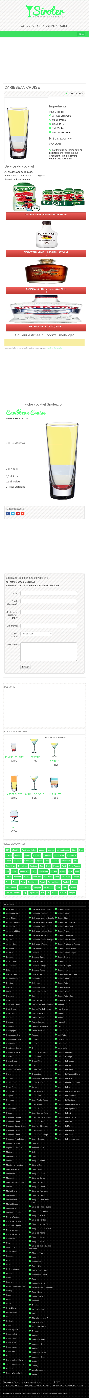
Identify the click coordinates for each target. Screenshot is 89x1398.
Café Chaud (11, 1009)
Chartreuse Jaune (13, 1048)
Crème (9, 1113)
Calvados (47, 855)
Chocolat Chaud (13, 1065)
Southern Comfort (39, 1275)
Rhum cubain (11, 1347)
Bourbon (17, 855)
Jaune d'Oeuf (37, 1083)
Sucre (34, 1279)
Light (77, 871)
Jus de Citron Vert (65, 927)
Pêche (9, 1265)
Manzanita (10, 1174)
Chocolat (17, 861)
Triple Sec (33, 893)
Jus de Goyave (64, 957)
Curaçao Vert (37, 974)
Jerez (34, 1087)
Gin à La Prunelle (39, 1052)
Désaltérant (10, 866)
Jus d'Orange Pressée (41, 1117)
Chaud (8, 861)
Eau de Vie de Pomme (41, 1009)
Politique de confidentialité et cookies (52, 1393)
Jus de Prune (63, 992)
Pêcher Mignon (12, 1269)
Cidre (8, 1074)
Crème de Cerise (13, 1135)
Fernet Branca (38, 1018)
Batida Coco (11, 961)
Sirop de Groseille (39, 1215)
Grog (34, 871)
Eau (33, 996)
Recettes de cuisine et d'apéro (19, 1393)
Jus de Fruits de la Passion (69, 944)
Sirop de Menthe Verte (41, 1224)
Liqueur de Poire (13, 1143)
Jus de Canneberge (40, 1135)
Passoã (9, 1256)
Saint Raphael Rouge (15, 1364)
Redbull (66, 882)
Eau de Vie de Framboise (42, 1005)
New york (48, 877)
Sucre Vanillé (37, 1296)
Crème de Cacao (13, 1122)
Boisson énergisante (14, 979)
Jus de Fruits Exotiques (67, 948)
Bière (74, 850)
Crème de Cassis (13, 1130)
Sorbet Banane (38, 1262)
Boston (9, 855)
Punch (42, 882)
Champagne (59, 855)
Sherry (35, 1156)
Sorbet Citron (37, 1266)
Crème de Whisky (39, 944)
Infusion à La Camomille (42, 1078)
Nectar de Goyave (13, 1226)
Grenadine (66, 116)
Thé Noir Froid (38, 1322)
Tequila (73, 887)
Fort (41, 866)
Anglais (42, 850)
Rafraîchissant (54, 882)
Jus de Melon (63, 970)
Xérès (34, 1374)
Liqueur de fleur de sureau (69, 1083)
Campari (9, 1022)
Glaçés (14, 871)
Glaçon (35, 1065)
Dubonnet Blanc (38, 987)
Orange (76, 877)
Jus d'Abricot (37, 1091)
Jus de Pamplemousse (67, 974)
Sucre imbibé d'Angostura (42, 1288)
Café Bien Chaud (13, 1005)
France (56, 866)
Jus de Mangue (64, 966)
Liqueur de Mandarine (67, 1117)
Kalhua (61, 1005)
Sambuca (10, 1369)
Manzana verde (12, 1169)
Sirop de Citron (38, 1182)
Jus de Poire (63, 983)
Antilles (51, 850)
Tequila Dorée (38, 1309)
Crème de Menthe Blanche (43, 918)
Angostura (10, 927)
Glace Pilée (37, 1061)
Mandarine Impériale (14, 1165)
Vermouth (36, 1335)
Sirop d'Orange (38, 1165)
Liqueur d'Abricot (65, 1052)
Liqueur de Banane (66, 1061)
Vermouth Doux (38, 1344)
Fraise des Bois (38, 1031)
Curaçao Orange (39, 966)
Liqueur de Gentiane (66, 1100)
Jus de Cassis (64, 909)
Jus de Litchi (63, 961)
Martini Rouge (12, 1204)
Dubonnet (36, 983)
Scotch (35, 1143)
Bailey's (9, 953)
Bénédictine (11, 966)
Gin (7, 871)
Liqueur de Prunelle (14, 1148)
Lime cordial (63, 1039)
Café (8, 1000)
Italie (70, 871)
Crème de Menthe (39, 914)
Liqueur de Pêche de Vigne (69, 1139)
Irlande (63, 871)
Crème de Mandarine (41, 909)
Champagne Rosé (13, 1039)
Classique (28, 861)
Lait (59, 1026)
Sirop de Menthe (39, 1220)
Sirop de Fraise (38, 1187)
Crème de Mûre (38, 927)
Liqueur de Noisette (66, 1130)
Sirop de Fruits (38, 1195)
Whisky (63, 893)
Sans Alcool (48, 887)
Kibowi (60, 1013)
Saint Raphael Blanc (14, 1360)
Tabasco (35, 1301)
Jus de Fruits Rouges (67, 953)
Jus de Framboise (65, 935)
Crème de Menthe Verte (42, 922)
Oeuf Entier (11, 1247)
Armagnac (10, 948)
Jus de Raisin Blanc (66, 996)
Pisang (9, 1291)
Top (24, 893)
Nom (15, 593)
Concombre (11, 1109)
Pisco (8, 1295)
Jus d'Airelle (37, 1096)
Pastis (15, 882)
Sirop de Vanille (38, 1253)
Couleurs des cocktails (55, 348)
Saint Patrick (11, 887)
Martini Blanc (11, 1191)
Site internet (12, 626)
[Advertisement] (44, 59)
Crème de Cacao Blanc (15, 1126)
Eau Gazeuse (37, 1013)
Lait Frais (62, 1035)
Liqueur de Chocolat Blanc (69, 1074)
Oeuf (8, 1243)
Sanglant (37, 887)
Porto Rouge (11, 1312)
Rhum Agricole (12, 1330)
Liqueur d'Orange (65, 1057)
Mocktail (17, 877)
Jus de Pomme (64, 987)
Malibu (62, 120)
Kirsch (60, 1018)
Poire (8, 1299)
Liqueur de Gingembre (67, 1109)
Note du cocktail (14, 635)
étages (72, 893)
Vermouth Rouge (39, 1353)
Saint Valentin (24, 887)
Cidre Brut (10, 1078)
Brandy (27, 855)
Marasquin (10, 1178)
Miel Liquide (11, 1208)
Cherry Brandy (12, 1061)
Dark (75, 861)
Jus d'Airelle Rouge (40, 1100)
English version (75, 94)
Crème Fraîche (38, 948)
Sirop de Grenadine (40, 1211)
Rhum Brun (11, 1343)
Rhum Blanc (11, 1338)
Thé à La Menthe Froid (41, 1318)
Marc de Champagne (15, 1182)
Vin (48, 893)
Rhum (62, 124)
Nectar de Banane (13, 1221)
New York (37, 877)
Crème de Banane (13, 1117)
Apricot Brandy (12, 944)
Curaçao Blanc (38, 957)
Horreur (54, 871)
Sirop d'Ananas (38, 1161)
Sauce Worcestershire (15, 1373)
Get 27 (35, 1044)
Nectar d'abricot (12, 1217)
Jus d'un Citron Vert (40, 1126)
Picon (8, 1278)
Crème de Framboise (15, 1139)
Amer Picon (11, 918)
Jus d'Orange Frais (40, 1113)
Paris (8, 882)
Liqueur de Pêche (65, 1135)
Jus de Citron (63, 918)
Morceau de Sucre (13, 1213)
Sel (33, 1152)
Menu (81, 34)
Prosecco (10, 1317)
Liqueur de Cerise (65, 1070)
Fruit (64, 866)
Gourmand (24, 871)
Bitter (8, 970)
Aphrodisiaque (63, 850)
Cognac (39, 861)
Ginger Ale (36, 1057)
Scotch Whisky (38, 1148)
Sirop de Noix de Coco (41, 1228)
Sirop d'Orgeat (38, 1169)
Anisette (9, 935)
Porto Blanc (11, 1308)
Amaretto (10, 909)
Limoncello (62, 1048)
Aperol (9, 940)
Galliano (35, 1039)
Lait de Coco (63, 1031)
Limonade (62, 1044)
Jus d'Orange (37, 1109)
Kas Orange (63, 1009)
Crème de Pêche (39, 935)
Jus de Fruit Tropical (66, 940)
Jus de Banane (38, 1130)
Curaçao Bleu (37, 961)
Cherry (9, 1057)
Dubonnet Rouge (39, 992)
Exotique (33, 866)
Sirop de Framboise (40, 1191)
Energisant (22, 866)
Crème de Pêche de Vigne (43, 940)
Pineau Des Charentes (15, 1286)
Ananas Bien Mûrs (13, 922)
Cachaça (37, 855)
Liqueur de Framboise (67, 1096)
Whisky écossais (39, 1370)
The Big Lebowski (13, 893)
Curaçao (55, 861)
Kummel (61, 1022)
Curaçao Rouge (38, 970)
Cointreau (10, 1100)
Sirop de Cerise (38, 1178)
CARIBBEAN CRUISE (22, 87)
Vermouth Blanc (38, 1340)
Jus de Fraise (63, 931)
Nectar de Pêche (13, 1234)
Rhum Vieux (11, 1351)
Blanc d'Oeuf (11, 974)
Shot (58, 887)
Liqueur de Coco (65, 1078)
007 (7, 850)
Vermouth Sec (38, 1357)
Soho (34, 1257)
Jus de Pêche (63, 979)
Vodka (60, 128)
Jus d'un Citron (38, 1122)
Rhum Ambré (11, 1334)
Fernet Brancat (38, 1022)
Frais (48, 866)
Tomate (35, 1331)
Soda (65, 887)
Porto (23, 882)
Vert (42, 893)
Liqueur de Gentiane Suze (69, 1104)
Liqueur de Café (64, 1065)
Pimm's (9, 1282)
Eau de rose (37, 1000)
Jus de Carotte (38, 1139)
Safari (8, 1356)
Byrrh (8, 992)
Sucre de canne (38, 1283)
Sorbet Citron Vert (39, 1270)
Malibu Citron (11, 1156)
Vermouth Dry (37, 1348)
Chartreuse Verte (13, 1052)
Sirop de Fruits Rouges (41, 1207)
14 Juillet (15, 850)
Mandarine (10, 1161)
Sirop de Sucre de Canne (42, 1241)
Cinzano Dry (11, 1083)
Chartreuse (71, 855)
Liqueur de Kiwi (64, 1113)
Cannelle (10, 1026)
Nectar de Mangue (14, 1230)
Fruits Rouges (74, 866)
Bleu (81, 850)
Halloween (43, 871)
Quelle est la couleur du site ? (12, 615)
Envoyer (25, 667)
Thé (33, 1314)
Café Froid (10, 1013)
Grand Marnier (38, 1070)
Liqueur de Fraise (65, 1087)
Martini (8, 877)
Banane (9, 957)
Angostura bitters (13, 931)
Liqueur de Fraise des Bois (69, 1091)
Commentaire (12, 644)
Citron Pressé (12, 1087)
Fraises (35, 1035)
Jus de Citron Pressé (66, 922)
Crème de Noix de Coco (42, 931)
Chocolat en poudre (14, 1070)
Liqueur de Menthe (65, 1126)
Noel (57, 877)
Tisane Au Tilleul (39, 1327)
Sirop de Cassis (38, 1174)
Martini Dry (10, 1195)
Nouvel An (66, 877)
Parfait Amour (12, 1252)
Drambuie (36, 979)
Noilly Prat (10, 1239)
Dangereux (66, 861)
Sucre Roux (37, 1292)
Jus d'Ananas (64, 132)
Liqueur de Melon (65, 1122)
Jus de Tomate (64, 1000)
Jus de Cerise (63, 914)
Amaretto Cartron (13, 914)
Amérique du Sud (29, 850)
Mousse (27, 877)
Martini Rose (11, 1200)
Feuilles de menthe (40, 1026)
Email (12, 602)
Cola (47, 861)
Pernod (9, 1273)
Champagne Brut (13, 1035)
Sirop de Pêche (38, 1233)
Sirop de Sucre (38, 1237)
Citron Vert (10, 1091)
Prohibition (32, 882)
